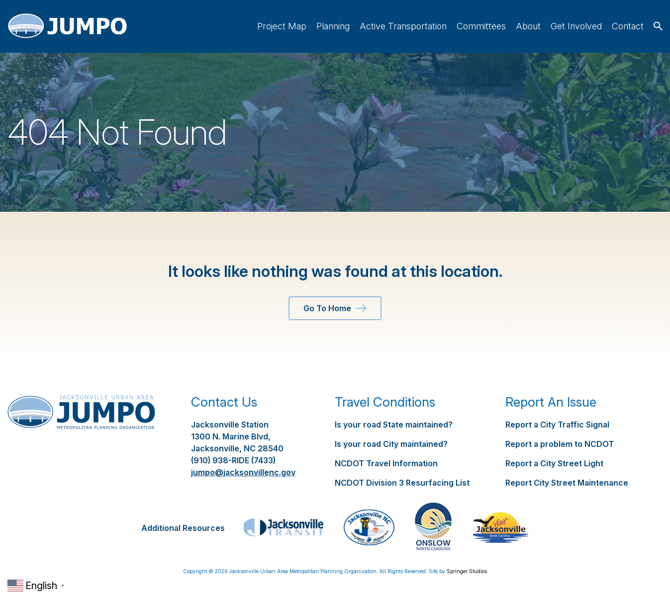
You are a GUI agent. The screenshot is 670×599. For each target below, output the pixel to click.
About (528, 26)
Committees (481, 26)
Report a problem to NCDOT (559, 444)
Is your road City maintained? (391, 444)
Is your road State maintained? (394, 424)
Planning (333, 26)
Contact (628, 26)
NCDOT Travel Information (386, 463)
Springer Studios (467, 571)
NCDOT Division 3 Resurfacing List (402, 483)
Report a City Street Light (554, 463)
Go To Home (335, 308)
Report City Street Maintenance (566, 483)
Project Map (281, 26)
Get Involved (576, 26)
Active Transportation (403, 26)
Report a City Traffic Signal (557, 424)
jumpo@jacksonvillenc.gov (243, 472)
